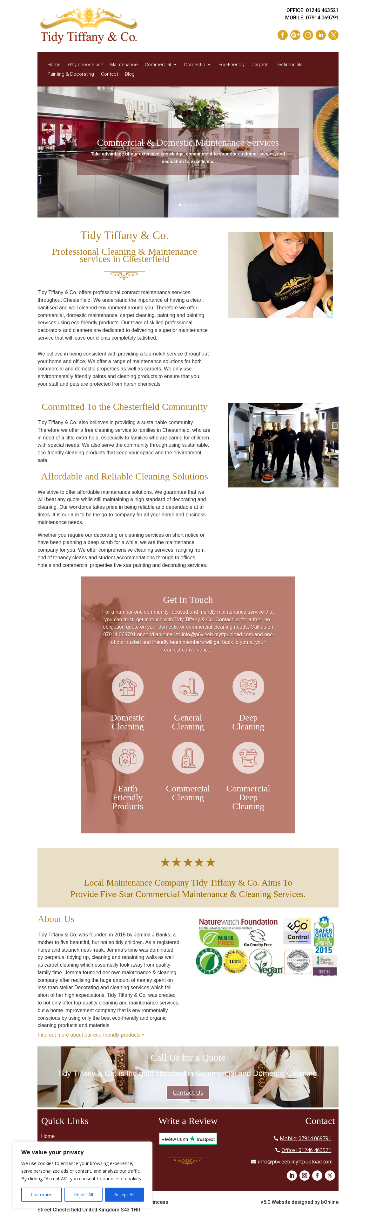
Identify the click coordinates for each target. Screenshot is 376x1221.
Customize (42, 1194)
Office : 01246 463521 (306, 1150)
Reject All (83, 1194)
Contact (109, 74)
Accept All (124, 1194)
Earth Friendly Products (127, 797)
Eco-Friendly (231, 64)
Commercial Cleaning (188, 792)
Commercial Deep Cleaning (248, 797)
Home (54, 64)
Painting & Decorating (71, 74)
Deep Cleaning (248, 722)
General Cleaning (188, 722)
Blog (130, 74)
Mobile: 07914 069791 (305, 1138)
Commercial (158, 64)
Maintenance (124, 64)
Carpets (260, 64)
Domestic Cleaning (127, 722)
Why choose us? (85, 64)
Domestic (194, 64)
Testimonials (289, 64)
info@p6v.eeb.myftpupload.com (295, 1161)
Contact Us (188, 1092)
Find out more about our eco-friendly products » (90, 1035)
